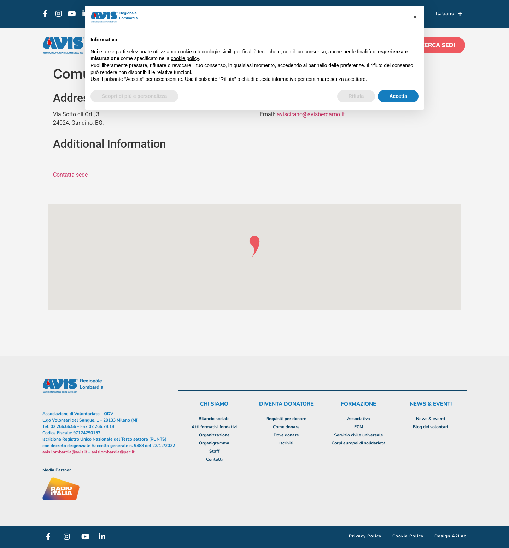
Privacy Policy (365, 536)
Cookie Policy (407, 536)
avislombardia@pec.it (113, 452)
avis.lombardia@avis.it (64, 452)
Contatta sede (70, 174)
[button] (415, 17)
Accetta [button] (398, 96)
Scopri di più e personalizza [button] (134, 96)
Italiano (448, 14)
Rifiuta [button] (356, 96)
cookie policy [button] (185, 58)
